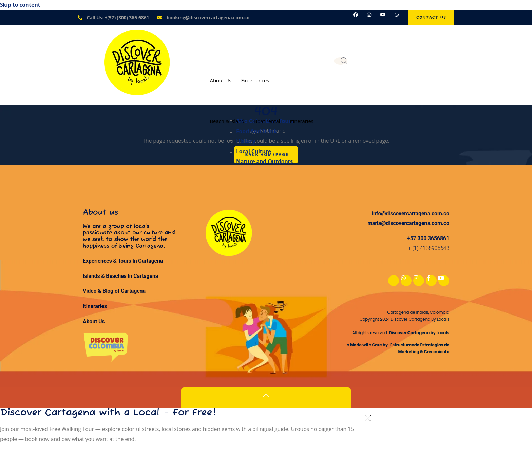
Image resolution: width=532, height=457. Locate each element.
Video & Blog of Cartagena (114, 291)
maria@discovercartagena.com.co (408, 223)
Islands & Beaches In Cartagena (120, 276)
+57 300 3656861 (428, 238)
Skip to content (20, 4)
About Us (221, 80)
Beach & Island (227, 120)
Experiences (256, 80)
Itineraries (304, 120)
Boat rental (268, 120)
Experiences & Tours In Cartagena (123, 261)
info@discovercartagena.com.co (410, 213)
